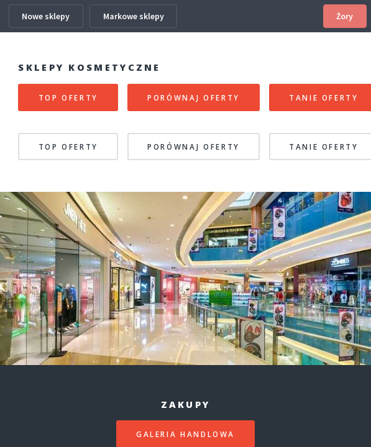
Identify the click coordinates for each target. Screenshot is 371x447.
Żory (344, 16)
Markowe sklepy (133, 16)
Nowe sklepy (46, 16)
